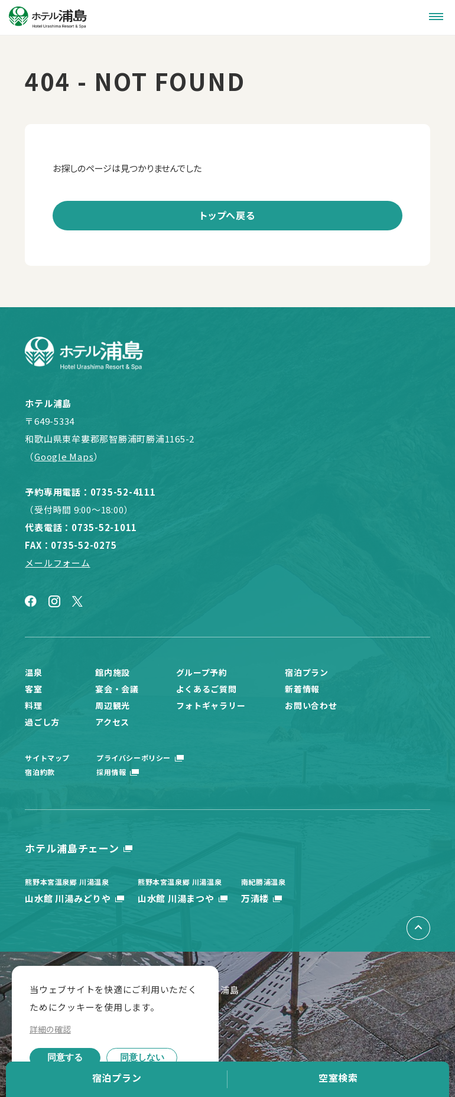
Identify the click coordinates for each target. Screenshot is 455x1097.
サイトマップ (47, 758)
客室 (33, 689)
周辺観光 (112, 705)
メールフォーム (57, 562)
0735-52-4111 (123, 492)
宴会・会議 (117, 689)
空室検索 (338, 1077)
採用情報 (111, 772)
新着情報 (302, 689)
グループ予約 (202, 672)
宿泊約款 (39, 772)
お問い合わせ (311, 705)
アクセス (112, 722)
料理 (33, 705)
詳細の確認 (50, 1029)
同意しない (142, 1057)
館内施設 (112, 672)
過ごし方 (42, 722)
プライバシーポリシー (133, 758)
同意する (65, 1057)
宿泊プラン (117, 1077)
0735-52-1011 (104, 527)
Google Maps (63, 456)
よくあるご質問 (206, 689)
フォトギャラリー (211, 705)
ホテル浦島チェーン (72, 848)
